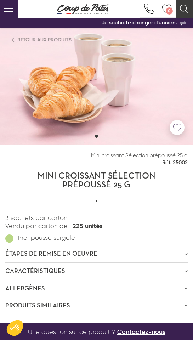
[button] (96, 136)
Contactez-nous (141, 332)
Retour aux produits (42, 39)
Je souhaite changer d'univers (144, 23)
